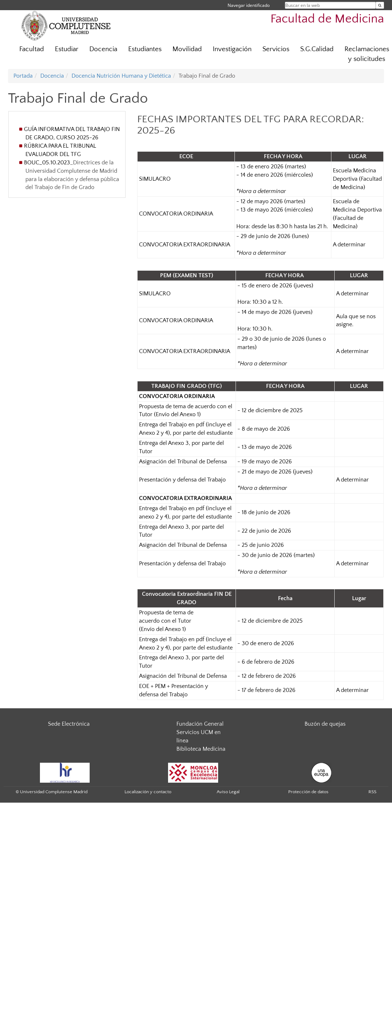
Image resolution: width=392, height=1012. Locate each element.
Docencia (103, 49)
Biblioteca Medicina (200, 749)
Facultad (31, 49)
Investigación (232, 49)
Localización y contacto (147, 791)
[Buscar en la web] (380, 5)
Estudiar (66, 49)
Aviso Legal (228, 791)
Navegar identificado (249, 5)
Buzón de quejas (325, 724)
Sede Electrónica (69, 724)
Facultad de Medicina (327, 19)
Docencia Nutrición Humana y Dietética (121, 76)
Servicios (275, 49)
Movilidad (187, 49)
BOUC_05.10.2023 (47, 162)
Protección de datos (308, 791)
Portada (23, 76)
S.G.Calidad (317, 49)
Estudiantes (145, 49)
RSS (372, 791)
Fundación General (200, 724)
